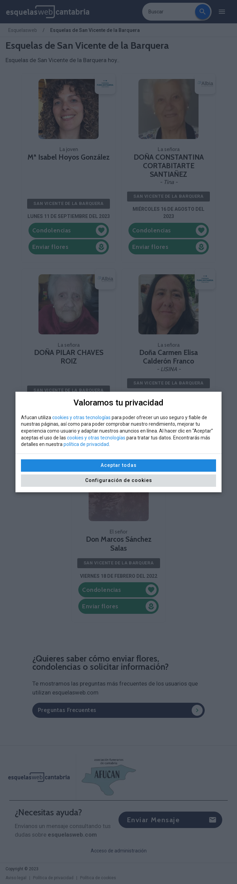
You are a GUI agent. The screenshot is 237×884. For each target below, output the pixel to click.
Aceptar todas (119, 465)
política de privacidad (86, 444)
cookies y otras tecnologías (81, 417)
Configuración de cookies (118, 480)
